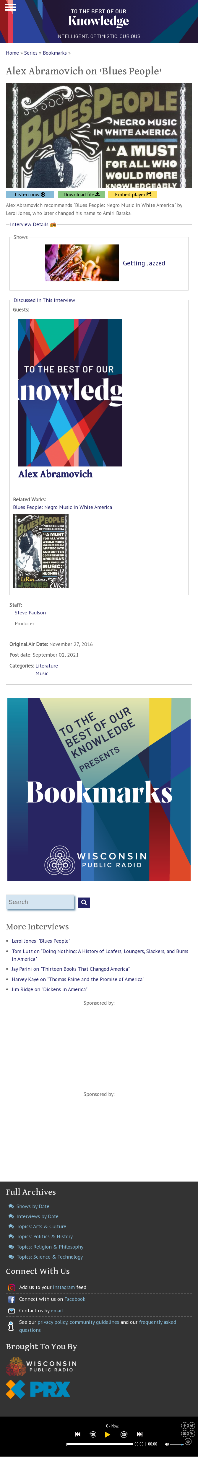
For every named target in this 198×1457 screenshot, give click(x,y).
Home (12, 52)
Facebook (74, 1299)
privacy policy (52, 1322)
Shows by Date (33, 1206)
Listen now (27, 194)
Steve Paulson (30, 612)
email (57, 1310)
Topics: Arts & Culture (41, 1226)
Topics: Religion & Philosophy (50, 1246)
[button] (78, 1434)
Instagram (64, 1287)
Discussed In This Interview (44, 300)
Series (31, 52)
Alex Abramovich (55, 474)
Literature (46, 665)
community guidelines (94, 1322)
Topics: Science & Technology (50, 1256)
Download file (79, 194)
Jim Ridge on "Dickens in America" (49, 989)
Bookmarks (55, 52)
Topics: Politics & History (45, 1236)
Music (41, 673)
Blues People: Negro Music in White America (62, 507)
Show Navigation (10, 9)
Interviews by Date (38, 1216)
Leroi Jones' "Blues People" (41, 940)
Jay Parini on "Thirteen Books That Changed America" (71, 968)
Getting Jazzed (144, 263)
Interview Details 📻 (33, 224)
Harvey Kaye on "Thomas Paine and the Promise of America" (78, 979)
